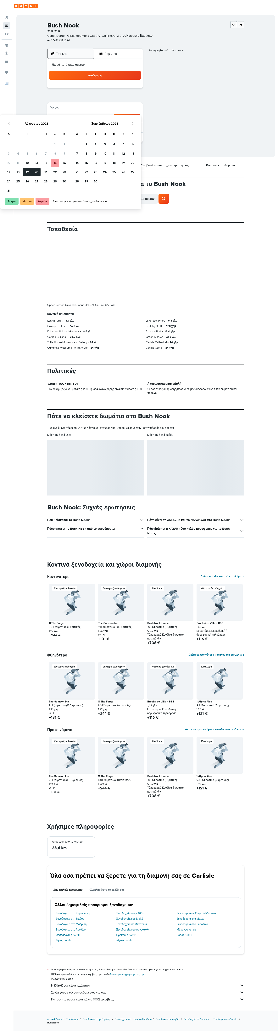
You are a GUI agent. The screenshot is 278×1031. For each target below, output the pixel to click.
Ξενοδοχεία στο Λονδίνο (71, 929)
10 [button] (77, 108)
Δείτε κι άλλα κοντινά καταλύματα (222, 576)
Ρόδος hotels (184, 935)
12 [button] (95, 108)
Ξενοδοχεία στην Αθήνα (130, 913)
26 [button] (95, 127)
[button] (6, 6)
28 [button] (114, 127)
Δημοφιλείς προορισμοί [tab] (68, 889)
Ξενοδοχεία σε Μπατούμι (131, 924)
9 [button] (133, 99)
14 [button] (114, 108)
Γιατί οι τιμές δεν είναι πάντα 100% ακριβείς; (147, 999)
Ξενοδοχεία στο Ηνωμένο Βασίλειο (133, 1019)
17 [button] (77, 117)
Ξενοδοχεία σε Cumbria (196, 1019)
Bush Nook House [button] (158, 623)
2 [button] (133, 90)
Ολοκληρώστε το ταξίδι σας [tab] (106, 889)
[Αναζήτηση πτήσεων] (7, 18)
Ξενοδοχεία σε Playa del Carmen (196, 913)
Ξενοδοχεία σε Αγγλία (167, 1019)
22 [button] (123, 117)
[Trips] (7, 72)
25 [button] (86, 127)
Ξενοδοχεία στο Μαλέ (129, 918)
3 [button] (77, 99)
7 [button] (114, 99)
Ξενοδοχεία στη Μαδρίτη (71, 924)
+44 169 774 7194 (58, 40)
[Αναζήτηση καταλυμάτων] (7, 26)
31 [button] (77, 136)
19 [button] (95, 117)
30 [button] (133, 127)
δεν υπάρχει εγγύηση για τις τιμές (128, 974)
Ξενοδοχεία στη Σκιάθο (70, 918)
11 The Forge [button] (56, 623)
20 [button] (105, 117)
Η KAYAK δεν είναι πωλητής (147, 985)
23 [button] (132, 117)
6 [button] (105, 99)
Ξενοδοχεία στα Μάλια (190, 918)
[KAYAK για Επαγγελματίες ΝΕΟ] (7, 61)
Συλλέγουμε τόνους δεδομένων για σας (147, 992)
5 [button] (96, 99)
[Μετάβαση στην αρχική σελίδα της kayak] (26, 6)
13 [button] (104, 108)
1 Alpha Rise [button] (204, 701)
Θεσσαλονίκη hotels (68, 935)
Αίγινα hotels (124, 940)
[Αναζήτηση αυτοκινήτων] (7, 34)
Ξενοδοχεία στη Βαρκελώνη (73, 913)
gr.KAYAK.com (54, 1019)
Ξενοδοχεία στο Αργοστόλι (132, 929)
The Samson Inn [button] (108, 623)
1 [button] (123, 90)
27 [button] (105, 127)
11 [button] (86, 108)
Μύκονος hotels (186, 929)
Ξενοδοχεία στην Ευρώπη (96, 1019)
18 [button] (86, 117)
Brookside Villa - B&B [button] (210, 623)
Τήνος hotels (63, 940)
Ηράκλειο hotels (126, 935)
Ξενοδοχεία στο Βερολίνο (192, 924)
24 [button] (77, 127)
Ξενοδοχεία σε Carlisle (225, 1019)
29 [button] (123, 127)
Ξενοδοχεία (72, 1019)
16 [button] (132, 108)
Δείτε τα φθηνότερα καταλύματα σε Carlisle (216, 654)
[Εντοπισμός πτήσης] (7, 53)
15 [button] (123, 108)
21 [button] (114, 117)
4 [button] (86, 99)
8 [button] (123, 99)
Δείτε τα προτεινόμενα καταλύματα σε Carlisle (214, 729)
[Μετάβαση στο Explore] (7, 45)
